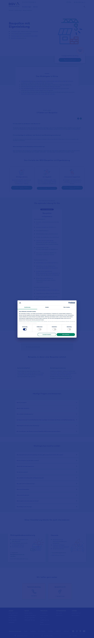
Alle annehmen (65, 334)
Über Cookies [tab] (66, 307)
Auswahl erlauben (47, 334)
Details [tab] (47, 307)
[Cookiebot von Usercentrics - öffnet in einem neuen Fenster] (69, 303)
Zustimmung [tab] (27, 307)
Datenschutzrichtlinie (35, 321)
